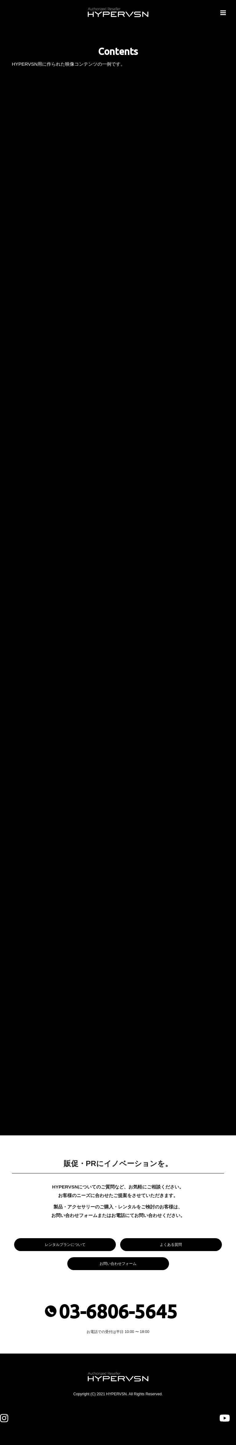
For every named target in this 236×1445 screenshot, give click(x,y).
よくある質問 (171, 1244)
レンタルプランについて (65, 1244)
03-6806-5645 (118, 1311)
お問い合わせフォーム (118, 1263)
